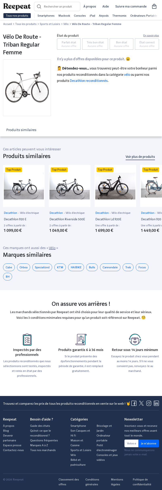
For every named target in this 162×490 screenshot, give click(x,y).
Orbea (23, 267)
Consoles (80, 15)
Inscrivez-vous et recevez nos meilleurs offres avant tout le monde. (140, 430)
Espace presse (12, 445)
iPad (92, 15)
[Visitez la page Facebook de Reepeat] (134, 404)
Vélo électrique (29, 212)
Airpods (104, 15)
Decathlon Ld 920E (108, 219)
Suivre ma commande (131, 6)
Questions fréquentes (44, 440)
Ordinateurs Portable (143, 15)
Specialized (42, 267)
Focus (142, 267)
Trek (128, 267)
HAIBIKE (76, 267)
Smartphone (78, 425)
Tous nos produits (17, 15)
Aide (105, 6)
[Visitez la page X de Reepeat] (142, 404)
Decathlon (11, 212)
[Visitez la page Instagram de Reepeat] (149, 404)
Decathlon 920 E (15, 219)
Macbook (64, 15)
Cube (9, 267)
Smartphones (46, 15)
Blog (6, 430)
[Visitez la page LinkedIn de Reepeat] (156, 404)
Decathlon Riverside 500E (67, 219)
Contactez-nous (13, 450)
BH (7, 276)
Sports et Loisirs (80, 450)
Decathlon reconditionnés (89, 81)
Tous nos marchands (43, 450)
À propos (89, 6)
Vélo (127, 75)
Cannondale (110, 267)
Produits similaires (21, 130)
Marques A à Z (39, 445)
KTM (60, 267)
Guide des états (40, 425)
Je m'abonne (148, 443)
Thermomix (119, 15)
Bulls (92, 267)
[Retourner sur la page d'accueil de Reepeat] (17, 6)
